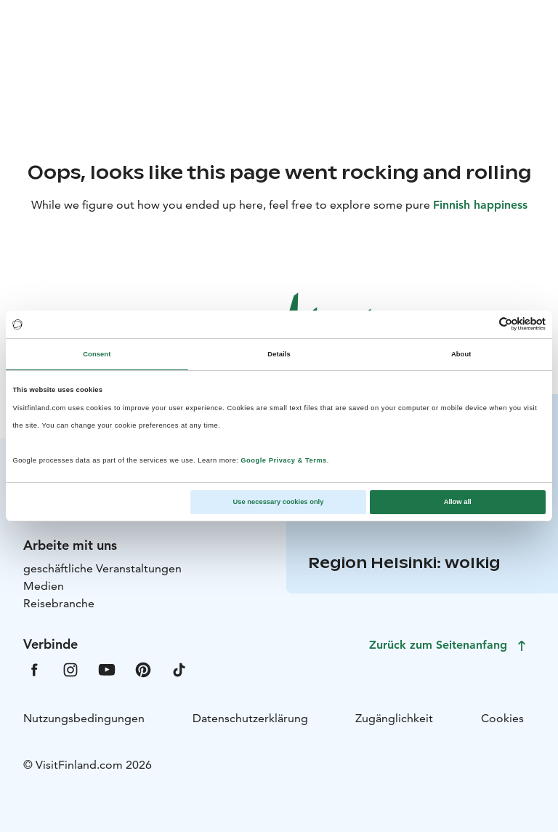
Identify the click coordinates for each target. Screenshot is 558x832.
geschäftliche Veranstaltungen (102, 568)
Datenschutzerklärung (250, 718)
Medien (43, 586)
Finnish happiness (480, 205)
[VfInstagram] (70, 669)
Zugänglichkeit (394, 718)
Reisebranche (58, 603)
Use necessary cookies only (278, 501)
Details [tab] (278, 354)
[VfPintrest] (143, 669)
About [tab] (461, 354)
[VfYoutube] (107, 669)
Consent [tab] (96, 354)
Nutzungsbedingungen (84, 718)
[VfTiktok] (179, 669)
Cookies (502, 718)
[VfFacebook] (34, 669)
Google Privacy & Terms (283, 460)
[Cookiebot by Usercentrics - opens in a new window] (482, 324)
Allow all (458, 501)
